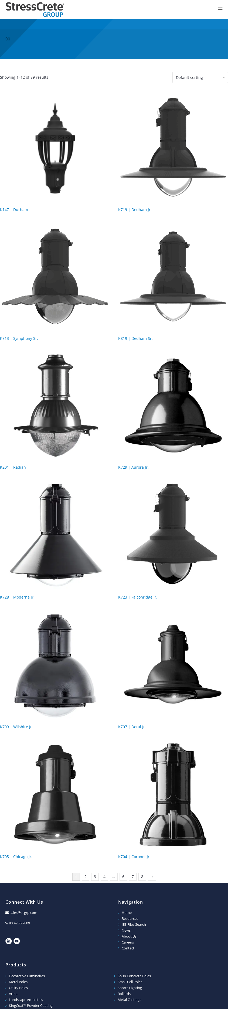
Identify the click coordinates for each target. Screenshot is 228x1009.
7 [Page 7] (133, 876)
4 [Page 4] (104, 876)
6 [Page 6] (123, 876)
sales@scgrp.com (23, 912)
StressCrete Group (35, 9)
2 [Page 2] (85, 876)
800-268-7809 (19, 923)
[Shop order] (200, 77)
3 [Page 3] (95, 876)
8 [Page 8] (142, 876)
